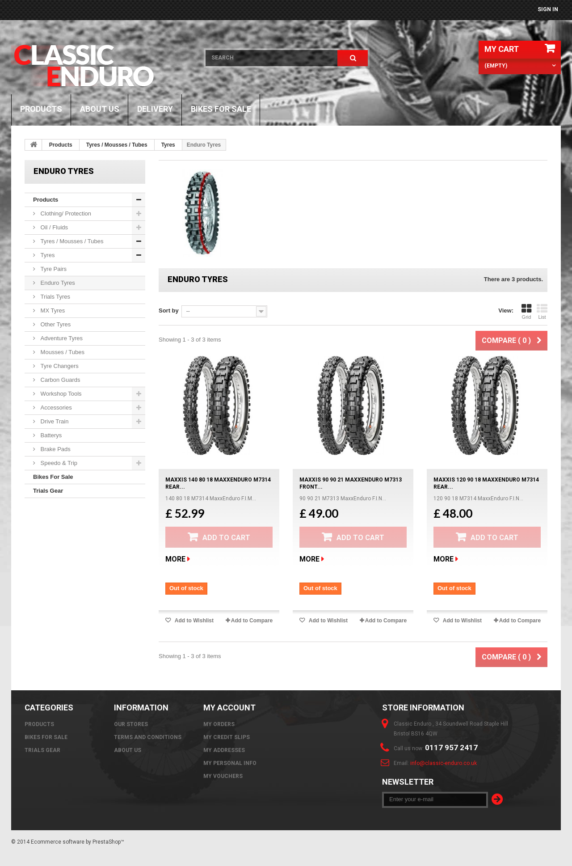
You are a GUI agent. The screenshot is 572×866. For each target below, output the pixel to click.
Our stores (131, 724)
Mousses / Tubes (61, 352)
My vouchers (223, 776)
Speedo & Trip (58, 463)
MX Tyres (52, 310)
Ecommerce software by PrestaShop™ (77, 842)
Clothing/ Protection (65, 213)
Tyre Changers (59, 366)
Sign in (548, 9)
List (542, 312)
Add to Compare (252, 620)
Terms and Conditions (147, 737)
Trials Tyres (54, 296)
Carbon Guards (59, 379)
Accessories (55, 407)
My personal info (230, 763)
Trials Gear (48, 490)
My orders (219, 724)
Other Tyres (55, 324)
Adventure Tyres (61, 338)
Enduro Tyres (57, 282)
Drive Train (53, 421)
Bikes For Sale (221, 109)
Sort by (169, 310)
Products (41, 109)
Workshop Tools (60, 393)
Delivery (155, 109)
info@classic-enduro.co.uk (443, 763)
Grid (526, 312)
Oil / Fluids (53, 227)
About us (99, 109)
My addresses (224, 750)
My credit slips (226, 737)
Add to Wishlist (193, 620)
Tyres (168, 145)
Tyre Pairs (53, 269)
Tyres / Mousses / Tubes (116, 145)
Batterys (50, 435)
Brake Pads (55, 449)
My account (229, 707)
